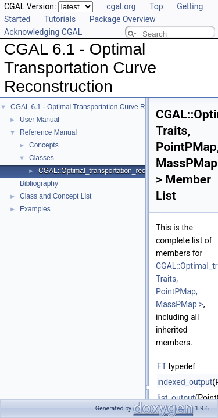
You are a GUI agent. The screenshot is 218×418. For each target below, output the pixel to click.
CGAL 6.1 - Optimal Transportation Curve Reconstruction (98, 107)
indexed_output (184, 382)
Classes (41, 158)
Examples (35, 209)
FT (161, 366)
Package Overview (123, 19)
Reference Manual (48, 132)
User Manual (39, 120)
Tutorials (60, 19)
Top (156, 6)
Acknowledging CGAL (43, 32)
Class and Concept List (55, 196)
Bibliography (39, 183)
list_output (176, 397)
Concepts (44, 145)
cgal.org (120, 6)
